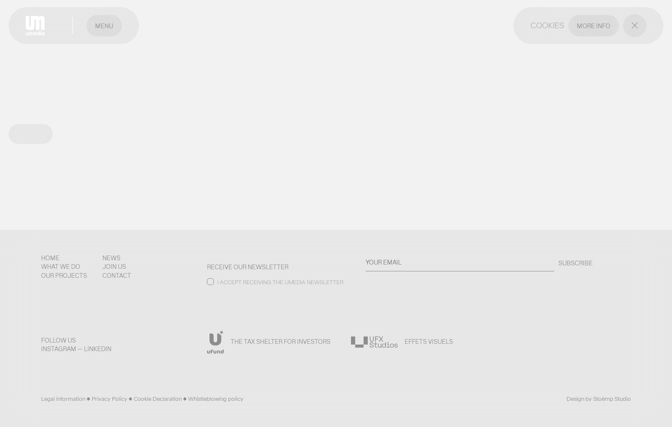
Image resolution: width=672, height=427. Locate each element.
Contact (116, 276)
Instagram (58, 349)
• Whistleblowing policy (213, 399)
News (111, 258)
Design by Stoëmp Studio (599, 399)
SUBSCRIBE (575, 263)
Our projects (64, 276)
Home (50, 258)
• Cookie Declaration (156, 399)
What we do (60, 267)
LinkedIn (97, 349)
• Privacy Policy (108, 399)
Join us (114, 267)
